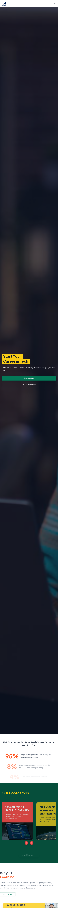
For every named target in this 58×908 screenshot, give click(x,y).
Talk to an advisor (29, 385)
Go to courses (29, 378)
